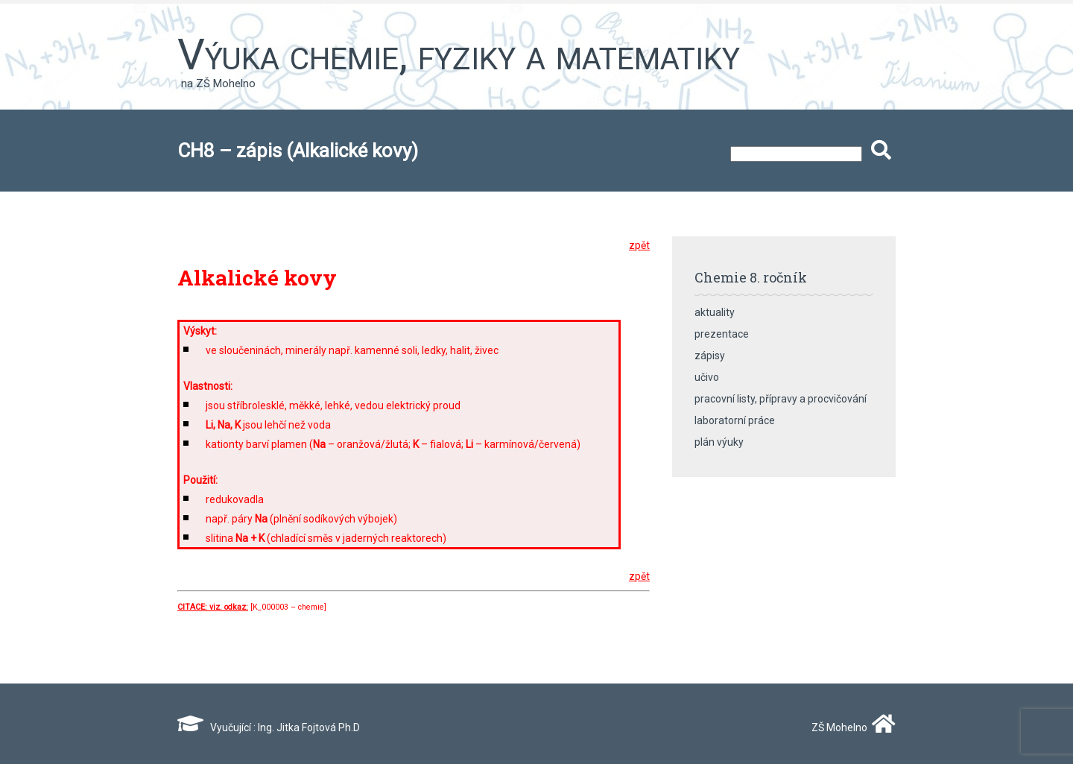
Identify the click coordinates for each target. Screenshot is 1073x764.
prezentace (721, 334)
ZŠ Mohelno (850, 727)
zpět (639, 245)
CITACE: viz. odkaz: (212, 607)
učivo (706, 377)
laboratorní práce (734, 420)
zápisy (709, 356)
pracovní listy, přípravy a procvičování (780, 399)
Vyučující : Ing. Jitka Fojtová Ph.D (268, 727)
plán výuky (719, 442)
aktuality (714, 312)
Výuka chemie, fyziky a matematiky (458, 54)
